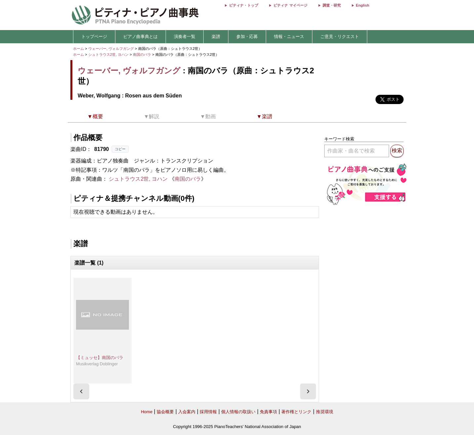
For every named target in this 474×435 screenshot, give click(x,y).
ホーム (78, 49)
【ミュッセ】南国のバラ (99, 357)
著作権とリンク (296, 411)
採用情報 (208, 411)
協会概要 (165, 411)
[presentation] (81, 391)
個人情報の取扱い (238, 411)
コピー (120, 149)
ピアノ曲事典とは (140, 36)
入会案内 (186, 411)
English (362, 5)
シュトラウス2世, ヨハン (108, 54)
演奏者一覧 (184, 36)
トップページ (94, 36)
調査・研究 (332, 5)
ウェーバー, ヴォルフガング (111, 49)
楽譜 (216, 36)
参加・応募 (247, 36)
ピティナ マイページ (290, 5)
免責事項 (268, 411)
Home (146, 411)
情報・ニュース (289, 36)
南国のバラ (142, 54)
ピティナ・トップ (243, 5)
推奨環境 (324, 411)
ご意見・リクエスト (339, 36)
